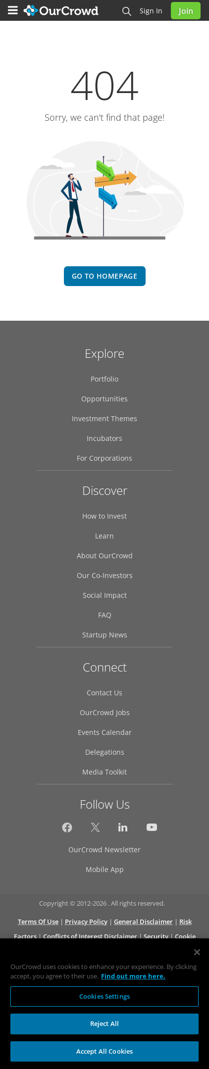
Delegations (104, 752)
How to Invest (104, 516)
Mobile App (105, 869)
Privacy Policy (86, 921)
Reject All (104, 1028)
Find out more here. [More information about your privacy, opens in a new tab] (133, 980)
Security (156, 936)
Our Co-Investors (105, 575)
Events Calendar (105, 732)
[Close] (197, 957)
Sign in (151, 10)
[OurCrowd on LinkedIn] (123, 830)
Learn (104, 535)
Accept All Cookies (104, 1056)
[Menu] (13, 10)
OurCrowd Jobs (105, 712)
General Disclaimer (143, 921)
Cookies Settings (104, 1000)
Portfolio (104, 379)
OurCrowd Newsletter (104, 849)
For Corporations (104, 458)
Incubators (104, 438)
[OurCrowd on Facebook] (67, 830)
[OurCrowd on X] (95, 830)
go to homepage (104, 276)
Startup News (104, 634)
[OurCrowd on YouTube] (152, 830)
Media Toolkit (104, 772)
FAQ (104, 615)
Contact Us (104, 692)
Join (186, 10)
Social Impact (105, 595)
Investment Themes (104, 418)
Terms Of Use (38, 921)
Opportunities (104, 398)
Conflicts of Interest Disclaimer (90, 936)
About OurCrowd (105, 555)
